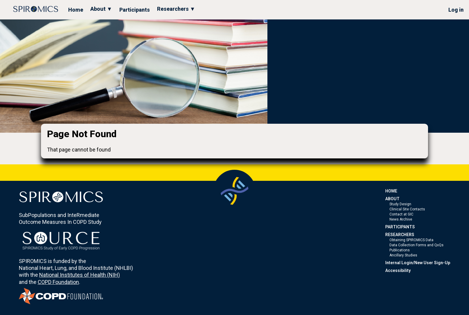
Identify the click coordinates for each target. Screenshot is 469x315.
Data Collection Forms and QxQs (416, 245)
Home (75, 10)
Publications (399, 250)
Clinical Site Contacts (407, 209)
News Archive (400, 219)
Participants (134, 10)
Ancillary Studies (403, 255)
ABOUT (392, 198)
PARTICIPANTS (400, 226)
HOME (391, 191)
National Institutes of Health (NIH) (79, 275)
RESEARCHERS (399, 234)
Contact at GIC (401, 214)
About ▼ (101, 9)
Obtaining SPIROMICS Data (411, 240)
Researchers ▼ (176, 9)
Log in (456, 10)
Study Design (400, 204)
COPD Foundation (58, 282)
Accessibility (398, 270)
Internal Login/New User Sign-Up (417, 262)
